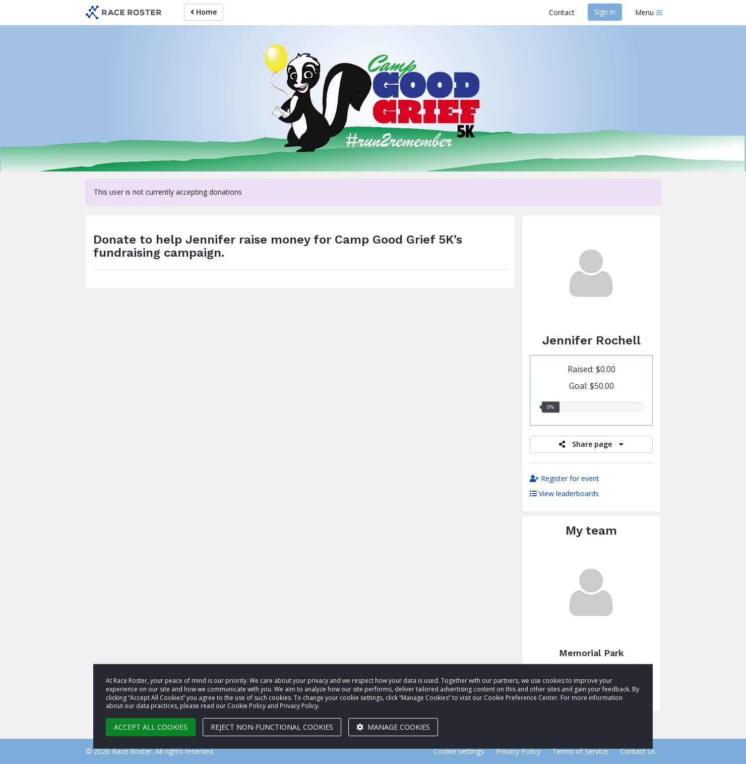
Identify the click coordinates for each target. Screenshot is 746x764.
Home (204, 12)
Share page (591, 444)
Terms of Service (580, 751)
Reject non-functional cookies (272, 727)
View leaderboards (564, 493)
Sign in (604, 12)
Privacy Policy (518, 751)
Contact (562, 12)
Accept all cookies (151, 727)
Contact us (637, 751)
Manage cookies (393, 727)
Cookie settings (458, 751)
